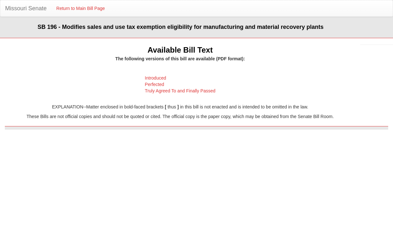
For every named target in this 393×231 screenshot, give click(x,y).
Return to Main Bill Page (80, 8)
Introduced (155, 78)
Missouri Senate (26, 8)
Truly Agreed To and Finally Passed (180, 90)
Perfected (154, 84)
